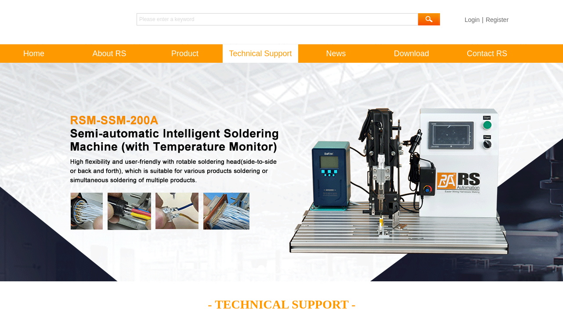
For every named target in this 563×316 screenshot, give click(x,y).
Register (497, 19)
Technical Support (260, 53)
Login (472, 19)
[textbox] (277, 19)
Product (184, 53)
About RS (109, 53)
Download (411, 53)
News (336, 53)
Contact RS (487, 53)
